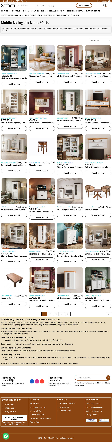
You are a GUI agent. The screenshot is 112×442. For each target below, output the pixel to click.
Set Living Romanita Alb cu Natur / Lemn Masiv (21, 165)
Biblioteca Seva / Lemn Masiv (14, 78)
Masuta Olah (6, 298)
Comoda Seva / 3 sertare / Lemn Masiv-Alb (75, 256)
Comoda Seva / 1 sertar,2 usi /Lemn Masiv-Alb (49, 211)
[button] (84, 5)
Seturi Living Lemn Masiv (92, 74)
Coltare (5, 11)
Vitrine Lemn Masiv (63, 74)
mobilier (23, 5)
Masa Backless (35, 165)
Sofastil (8, 5)
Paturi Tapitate (93, 11)
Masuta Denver (91, 209)
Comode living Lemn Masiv (93, 118)
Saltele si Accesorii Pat (12, 15)
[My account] (103, 5)
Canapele (16, 11)
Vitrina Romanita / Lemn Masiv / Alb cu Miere (48, 254)
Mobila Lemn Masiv (56, 11)
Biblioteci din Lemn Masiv (8, 74)
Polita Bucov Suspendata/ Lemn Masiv (46, 123)
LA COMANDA (36, 15)
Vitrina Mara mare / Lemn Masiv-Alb (73, 120)
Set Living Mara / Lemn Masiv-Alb (71, 209)
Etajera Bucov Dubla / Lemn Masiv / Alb (74, 167)
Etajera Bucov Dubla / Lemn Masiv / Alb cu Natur (50, 300)
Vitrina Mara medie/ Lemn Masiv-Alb (73, 76)
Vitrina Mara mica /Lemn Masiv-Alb (16, 209)
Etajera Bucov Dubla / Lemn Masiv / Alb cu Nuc (21, 256)
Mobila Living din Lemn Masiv (38, 118)
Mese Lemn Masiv (34, 162)
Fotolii (26, 11)
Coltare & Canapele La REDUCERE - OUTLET (61, 15)
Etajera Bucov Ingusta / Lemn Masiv (16, 123)
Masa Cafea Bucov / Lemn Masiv (43, 76)
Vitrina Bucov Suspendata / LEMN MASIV (75, 298)
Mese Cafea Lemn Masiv (36, 74)
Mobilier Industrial (75, 11)
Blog (27, 15)
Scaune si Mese (39, 11)
